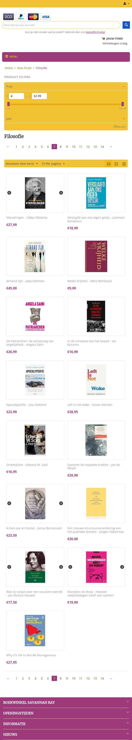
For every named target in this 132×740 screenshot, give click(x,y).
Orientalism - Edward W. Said (27, 465)
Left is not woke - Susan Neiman (89, 405)
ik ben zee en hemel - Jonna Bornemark (34, 528)
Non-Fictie (24, 68)
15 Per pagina (53, 164)
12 (88, 147)
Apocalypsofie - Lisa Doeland (26, 405)
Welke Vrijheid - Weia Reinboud (89, 281)
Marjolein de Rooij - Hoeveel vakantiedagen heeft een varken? (90, 593)
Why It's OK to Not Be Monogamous (31, 655)
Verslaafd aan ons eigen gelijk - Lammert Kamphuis (96, 219)
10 (73, 147)
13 (95, 147)
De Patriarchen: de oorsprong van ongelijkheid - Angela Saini (30, 343)
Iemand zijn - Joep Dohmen (25, 281)
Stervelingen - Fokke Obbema (26, 218)
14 (102, 147)
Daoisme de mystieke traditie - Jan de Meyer (93, 466)
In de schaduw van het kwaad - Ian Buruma (91, 343)
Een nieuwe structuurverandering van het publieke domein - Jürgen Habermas (95, 530)
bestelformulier (95, 32)
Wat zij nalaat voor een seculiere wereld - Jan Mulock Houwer (34, 593)
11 (80, 147)
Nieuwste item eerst (22, 164)
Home (9, 68)
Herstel (121, 126)
